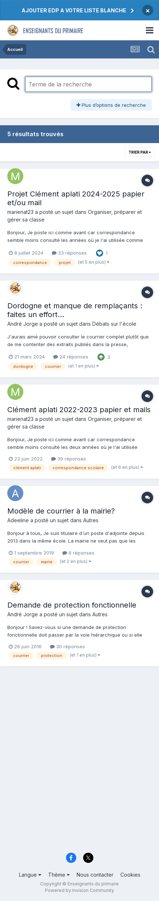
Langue (30, 875)
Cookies (130, 875)
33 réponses (69, 253)
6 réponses (78, 553)
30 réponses (67, 646)
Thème (59, 875)
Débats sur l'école (114, 324)
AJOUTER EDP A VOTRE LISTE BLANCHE (74, 10)
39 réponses (68, 459)
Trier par (139, 152)
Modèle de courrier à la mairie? (61, 511)
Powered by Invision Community (79, 890)
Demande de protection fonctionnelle (71, 605)
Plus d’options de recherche (111, 105)
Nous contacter (95, 875)
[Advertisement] (79, 764)
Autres (90, 520)
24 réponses (70, 357)
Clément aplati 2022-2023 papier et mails (79, 409)
